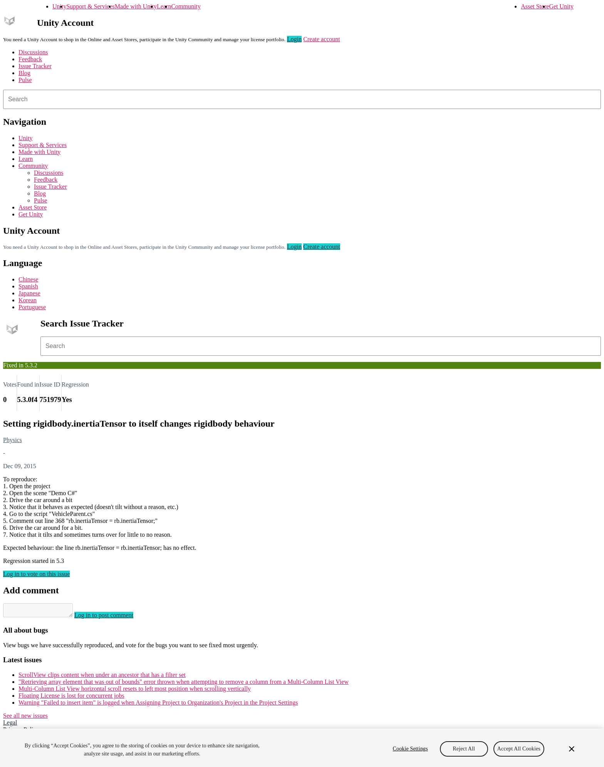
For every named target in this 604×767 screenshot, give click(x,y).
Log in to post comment (111, 617)
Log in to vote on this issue (36, 574)
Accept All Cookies (518, 749)
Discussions (33, 52)
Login (294, 39)
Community (185, 6)
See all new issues (25, 718)
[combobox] (302, 99)
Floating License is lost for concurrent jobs (71, 698)
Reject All (464, 749)
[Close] (571, 748)
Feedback (30, 59)
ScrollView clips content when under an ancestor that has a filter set (102, 677)
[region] (302, 747)
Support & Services (90, 6)
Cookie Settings (410, 749)
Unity (59, 6)
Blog (24, 73)
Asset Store (535, 6)
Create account (321, 39)
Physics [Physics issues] (12, 440)
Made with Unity (136, 6)
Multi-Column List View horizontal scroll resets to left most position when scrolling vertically (134, 691)
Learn (164, 6)
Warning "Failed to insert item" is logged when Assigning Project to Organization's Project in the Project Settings (158, 705)
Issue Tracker (35, 66)
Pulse (25, 80)
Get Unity (561, 6)
